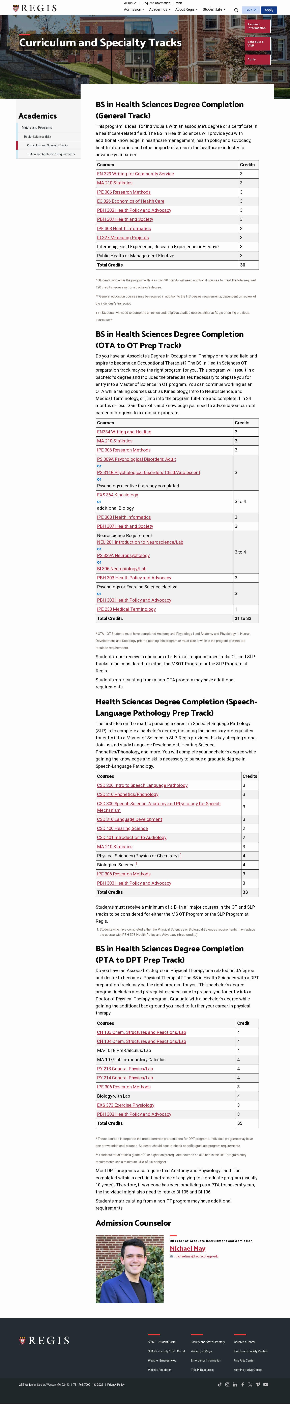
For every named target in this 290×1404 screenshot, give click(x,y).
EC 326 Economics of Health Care (130, 201)
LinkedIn (235, 1384)
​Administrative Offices (248, 1369)
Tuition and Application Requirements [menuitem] (51, 154)
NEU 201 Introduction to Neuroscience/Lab (140, 542)
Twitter (250, 1384)
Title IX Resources (202, 1369)
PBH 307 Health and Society (125, 219)
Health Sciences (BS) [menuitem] (37, 136)
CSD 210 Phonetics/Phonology (127, 794)
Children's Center (244, 1342)
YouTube (265, 1384)
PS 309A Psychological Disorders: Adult (136, 459)
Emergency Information (206, 1360)
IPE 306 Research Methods (124, 192)
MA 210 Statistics (115, 182)
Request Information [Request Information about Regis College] (257, 26)
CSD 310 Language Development (129, 819)
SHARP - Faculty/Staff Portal (166, 1351)
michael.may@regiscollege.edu (197, 1256)
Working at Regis (201, 1351)
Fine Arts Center (244, 1360)
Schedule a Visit (256, 43)
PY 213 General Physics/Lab (125, 1068)
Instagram (227, 1384)
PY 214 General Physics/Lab (125, 1077)
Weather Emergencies (162, 1360)
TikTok (219, 1384)
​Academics (37, 116)
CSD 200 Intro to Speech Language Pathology (142, 785)
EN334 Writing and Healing (124, 431)
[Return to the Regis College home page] (35, 7)
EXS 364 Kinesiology (117, 494)
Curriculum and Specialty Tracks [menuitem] (47, 145)
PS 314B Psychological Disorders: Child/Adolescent (148, 472)
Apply (269, 10)
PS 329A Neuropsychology (123, 555)
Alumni (128, 3)
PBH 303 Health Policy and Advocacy (134, 210)
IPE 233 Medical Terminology (126, 609)
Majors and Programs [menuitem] (37, 127)
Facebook (242, 1384)
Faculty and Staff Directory (208, 1342)
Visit (179, 3)
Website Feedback (159, 1369)
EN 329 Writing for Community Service (135, 173)
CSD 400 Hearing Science (122, 828)
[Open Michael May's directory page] (130, 1269)
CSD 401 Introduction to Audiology (131, 837)
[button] (134, 10)
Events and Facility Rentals (251, 1351)
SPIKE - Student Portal (162, 1342)
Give (249, 10)
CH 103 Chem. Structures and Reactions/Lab (141, 1032)
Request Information (156, 3)
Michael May (187, 1249)
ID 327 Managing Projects (123, 237)
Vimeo (258, 1384)
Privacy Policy (116, 1384)
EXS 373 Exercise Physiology (125, 1105)
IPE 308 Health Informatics (124, 228)
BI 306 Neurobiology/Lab (121, 568)
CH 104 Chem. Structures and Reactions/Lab (141, 1041)
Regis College (44, 1340)
